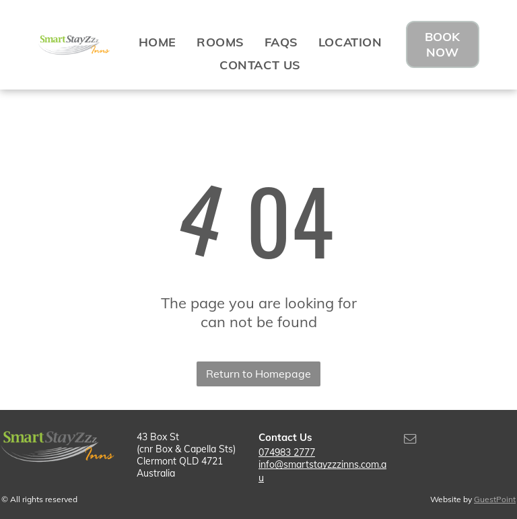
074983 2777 (286, 452)
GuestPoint (495, 499)
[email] (410, 440)
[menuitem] (157, 41)
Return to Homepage (258, 373)
